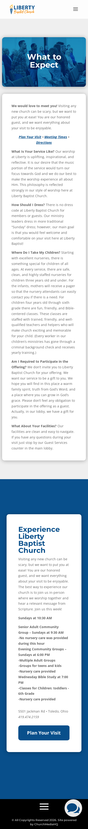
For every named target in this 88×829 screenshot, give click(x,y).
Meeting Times (55, 137)
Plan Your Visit (30, 137)
